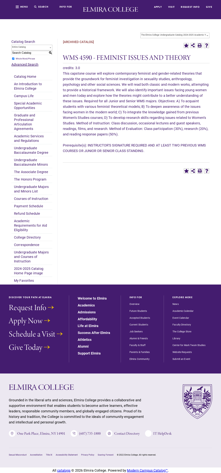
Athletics (85, 340)
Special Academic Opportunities (28, 105)
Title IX (49, 454)
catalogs (63, 470)
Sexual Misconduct (17, 454)
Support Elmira (89, 353)
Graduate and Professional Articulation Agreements (24, 122)
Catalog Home (25, 76)
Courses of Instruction (31, 198)
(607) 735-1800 (86, 433)
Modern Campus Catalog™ (147, 470)
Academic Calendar (183, 311)
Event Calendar (180, 317)
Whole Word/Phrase (25, 58)
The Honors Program (30, 179)
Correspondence (26, 244)
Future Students (138, 311)
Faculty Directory (181, 324)
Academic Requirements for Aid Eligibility (30, 225)
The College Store (181, 331)
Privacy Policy (87, 454)
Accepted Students (139, 317)
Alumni (83, 346)
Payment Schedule (28, 206)
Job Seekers (136, 331)
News (175, 304)
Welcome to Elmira (92, 298)
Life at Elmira (88, 326)
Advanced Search (24, 64)
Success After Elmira (94, 333)
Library (176, 338)
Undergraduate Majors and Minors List (31, 188)
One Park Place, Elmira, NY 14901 (37, 433)
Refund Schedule (27, 213)
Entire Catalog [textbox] (19, 46)
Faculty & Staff (137, 345)
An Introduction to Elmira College (28, 86)
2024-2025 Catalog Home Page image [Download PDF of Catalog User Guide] (28, 270)
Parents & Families (139, 352)
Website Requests (182, 352)
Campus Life (24, 95)
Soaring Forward (105, 454)
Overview (134, 304)
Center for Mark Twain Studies (188, 345)
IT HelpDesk (158, 433)
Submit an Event (181, 359)
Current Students (138, 324)
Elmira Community (139, 359)
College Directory (27, 237)
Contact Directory (123, 433)
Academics (86, 305)
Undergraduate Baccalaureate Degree (31, 150)
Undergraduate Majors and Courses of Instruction (31, 256)
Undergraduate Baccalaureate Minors (31, 162)
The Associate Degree (31, 171)
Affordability (87, 319)
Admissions (87, 312)
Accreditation (36, 454)
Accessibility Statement (67, 454)
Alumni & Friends (138, 338)
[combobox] (174, 35)
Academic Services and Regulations (29, 138)
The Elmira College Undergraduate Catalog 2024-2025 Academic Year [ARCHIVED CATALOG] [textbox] (175, 34)
